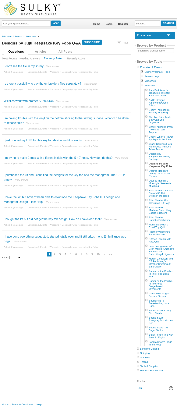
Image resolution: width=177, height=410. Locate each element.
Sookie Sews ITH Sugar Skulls (158, 329)
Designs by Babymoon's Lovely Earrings (159, 156)
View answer (52, 66)
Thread (144, 362)
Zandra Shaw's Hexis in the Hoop (160, 343)
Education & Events (12, 36)
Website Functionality (151, 370)
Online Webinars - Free (157, 71)
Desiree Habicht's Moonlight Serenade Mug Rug (160, 183)
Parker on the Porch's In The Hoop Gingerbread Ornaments (160, 285)
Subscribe (92, 42)
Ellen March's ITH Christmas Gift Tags (159, 201)
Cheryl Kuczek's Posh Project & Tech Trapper (161, 129)
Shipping (145, 353)
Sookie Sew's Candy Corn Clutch (160, 312)
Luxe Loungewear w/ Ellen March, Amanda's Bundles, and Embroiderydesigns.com (162, 250)
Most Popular (10, 58)
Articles (41, 51)
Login (109, 24)
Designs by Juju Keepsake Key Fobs (80, 72)
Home (96, 24)
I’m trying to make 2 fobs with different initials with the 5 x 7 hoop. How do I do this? (58, 157)
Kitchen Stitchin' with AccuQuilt (160, 240)
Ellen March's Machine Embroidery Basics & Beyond (160, 210)
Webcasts (31, 36)
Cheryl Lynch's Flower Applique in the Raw (161, 138)
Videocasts (150, 81)
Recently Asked (53, 58)
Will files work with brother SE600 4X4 (29, 101)
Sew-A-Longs (151, 76)
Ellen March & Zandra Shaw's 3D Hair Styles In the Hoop (161, 193)
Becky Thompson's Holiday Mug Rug (159, 111)
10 (98, 254)
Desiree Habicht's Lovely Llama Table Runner (159, 173)
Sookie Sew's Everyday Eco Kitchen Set (161, 320)
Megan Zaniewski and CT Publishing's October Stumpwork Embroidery (161, 262)
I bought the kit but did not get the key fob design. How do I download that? (53, 219)
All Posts (65, 51)
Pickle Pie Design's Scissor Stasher (159, 295)
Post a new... (145, 35)
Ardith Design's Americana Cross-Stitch (158, 103)
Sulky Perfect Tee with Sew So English (161, 336)
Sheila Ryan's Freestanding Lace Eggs (159, 303)
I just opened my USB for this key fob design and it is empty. (43, 140)
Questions (16, 51)
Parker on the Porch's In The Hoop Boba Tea (160, 274)
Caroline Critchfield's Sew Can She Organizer (160, 120)
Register (123, 24)
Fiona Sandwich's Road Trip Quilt (158, 226)
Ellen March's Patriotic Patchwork (159, 218)
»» (110, 254)
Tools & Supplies (149, 366)
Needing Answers (29, 58)
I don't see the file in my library (24, 66)
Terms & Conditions (22, 404)
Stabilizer (145, 357)
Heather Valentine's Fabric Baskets (159, 233)
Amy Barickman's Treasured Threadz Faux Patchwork (159, 93)
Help (139, 388)
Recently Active (76, 58)
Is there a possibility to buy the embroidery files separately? (42, 83)
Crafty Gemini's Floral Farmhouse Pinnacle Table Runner (160, 147)
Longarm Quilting (149, 349)
